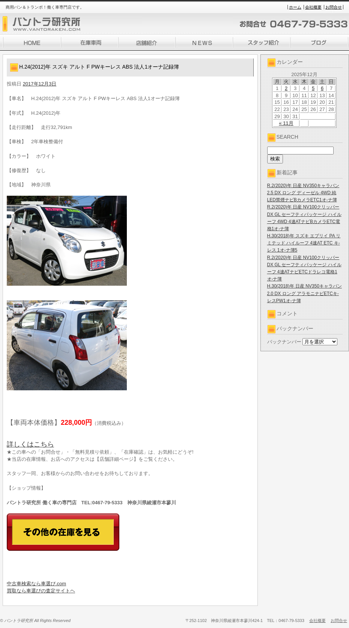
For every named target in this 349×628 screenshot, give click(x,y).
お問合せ (333, 7)
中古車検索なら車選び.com (36, 583)
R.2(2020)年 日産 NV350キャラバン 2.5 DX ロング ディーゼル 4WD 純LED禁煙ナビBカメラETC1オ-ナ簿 (303, 192)
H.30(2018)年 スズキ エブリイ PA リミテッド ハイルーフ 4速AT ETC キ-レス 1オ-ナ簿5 (304, 243)
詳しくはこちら (30, 444)
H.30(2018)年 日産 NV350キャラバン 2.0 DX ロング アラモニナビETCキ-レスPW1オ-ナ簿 (304, 293)
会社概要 (313, 7)
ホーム (295, 7)
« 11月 (286, 123)
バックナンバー (284, 342)
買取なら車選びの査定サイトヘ (41, 591)
